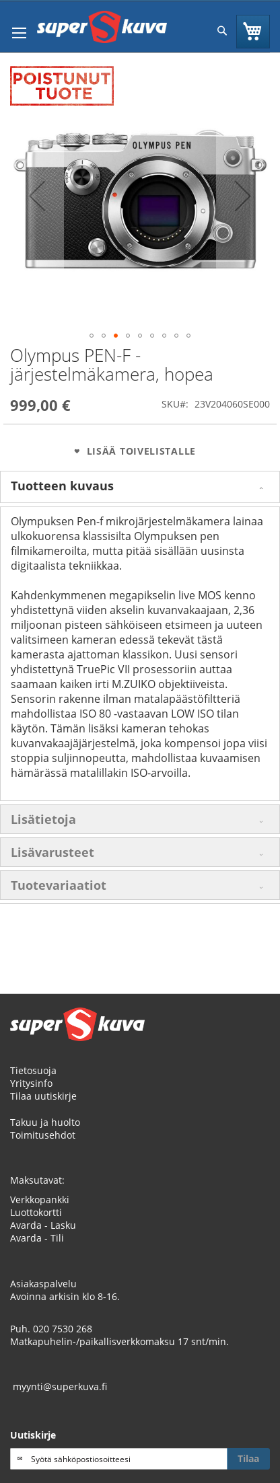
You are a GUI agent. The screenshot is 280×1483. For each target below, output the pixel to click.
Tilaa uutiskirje (43, 1096)
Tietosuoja (33, 1070)
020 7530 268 (62, 1328)
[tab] (140, 487)
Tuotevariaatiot (58, 885)
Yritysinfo (31, 1083)
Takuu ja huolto (45, 1122)
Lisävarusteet (52, 852)
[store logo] (102, 27)
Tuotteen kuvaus (62, 486)
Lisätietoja (43, 819)
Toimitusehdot (42, 1135)
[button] (37, 196)
